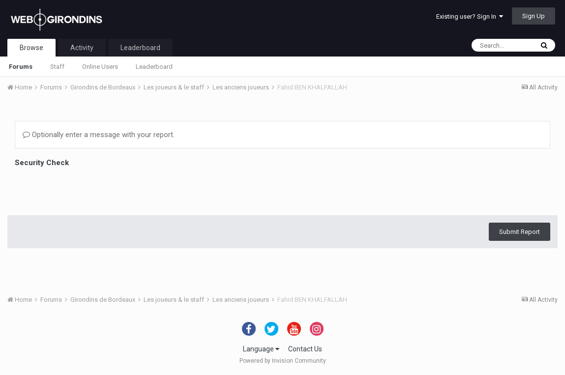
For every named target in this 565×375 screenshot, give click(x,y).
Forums (20, 66)
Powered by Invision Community (282, 360)
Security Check (42, 162)
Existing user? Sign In (469, 16)
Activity (81, 48)
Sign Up (533, 16)
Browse (31, 48)
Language (261, 349)
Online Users (100, 66)
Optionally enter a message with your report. (99, 134)
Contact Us (305, 349)
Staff (57, 66)
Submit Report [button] (519, 193)
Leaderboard (154, 66)
